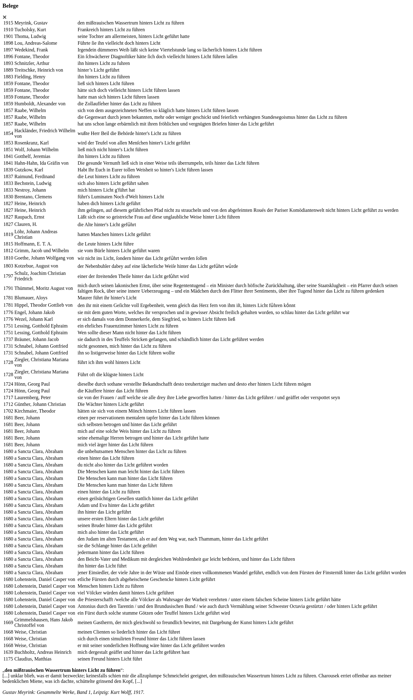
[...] (5, 675)
